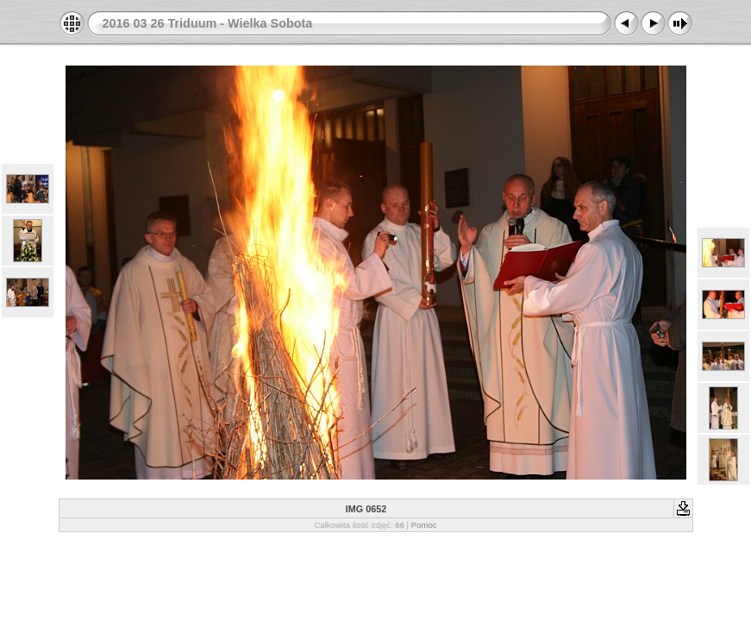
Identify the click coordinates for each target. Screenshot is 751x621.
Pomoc (424, 525)
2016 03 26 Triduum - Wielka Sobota (208, 23)
